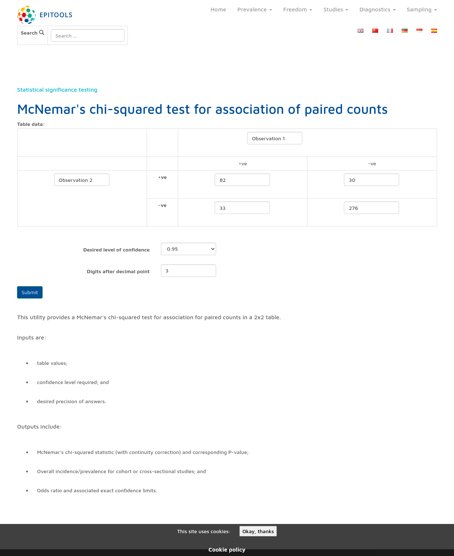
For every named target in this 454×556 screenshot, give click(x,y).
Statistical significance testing (57, 89)
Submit (30, 292)
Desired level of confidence (116, 249)
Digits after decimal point (118, 271)
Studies (335, 9)
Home (218, 9)
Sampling (422, 9)
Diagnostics (377, 9)
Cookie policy (226, 549)
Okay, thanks (258, 531)
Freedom (297, 9)
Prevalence (254, 9)
